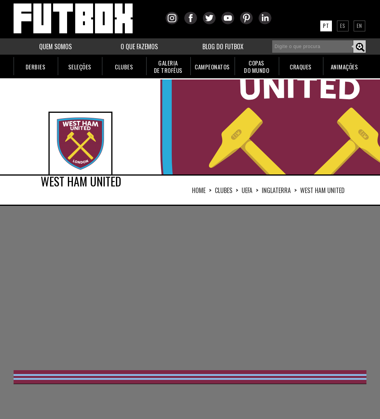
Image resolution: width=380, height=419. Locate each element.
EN (359, 25)
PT (326, 25)
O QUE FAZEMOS (139, 46)
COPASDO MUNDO (256, 66)
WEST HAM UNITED (322, 190)
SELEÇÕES (80, 66)
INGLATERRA (276, 190)
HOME (199, 190)
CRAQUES (301, 66)
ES (342, 25)
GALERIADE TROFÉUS (168, 66)
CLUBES (124, 66)
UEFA (247, 190)
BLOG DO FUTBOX (223, 46)
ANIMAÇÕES (344, 66)
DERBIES (36, 66)
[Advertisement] (171, 287)
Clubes (223, 190)
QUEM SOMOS (55, 46)
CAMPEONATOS (212, 66)
